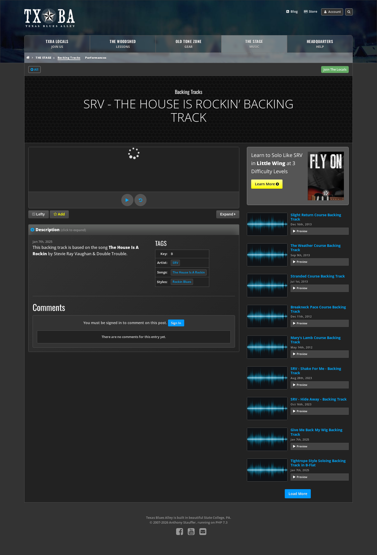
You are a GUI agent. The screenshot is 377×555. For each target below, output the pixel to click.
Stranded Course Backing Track (318, 276)
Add (59, 214)
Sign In (176, 323)
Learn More (267, 184)
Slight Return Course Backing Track (316, 217)
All (34, 69)
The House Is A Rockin (189, 272)
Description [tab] (61, 229)
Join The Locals (334, 69)
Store (310, 11)
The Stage (43, 58)
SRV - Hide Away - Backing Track (319, 399)
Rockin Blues (182, 282)
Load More (298, 493)
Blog (292, 11)
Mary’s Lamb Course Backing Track (316, 339)
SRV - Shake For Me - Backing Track (316, 370)
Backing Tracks (69, 58)
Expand (227, 214)
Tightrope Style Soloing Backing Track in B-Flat (318, 462)
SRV (175, 263)
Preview (302, 231)
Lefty (38, 214)
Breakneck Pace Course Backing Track (318, 309)
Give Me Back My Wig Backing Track (316, 432)
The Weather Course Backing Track (316, 247)
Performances (95, 58)
